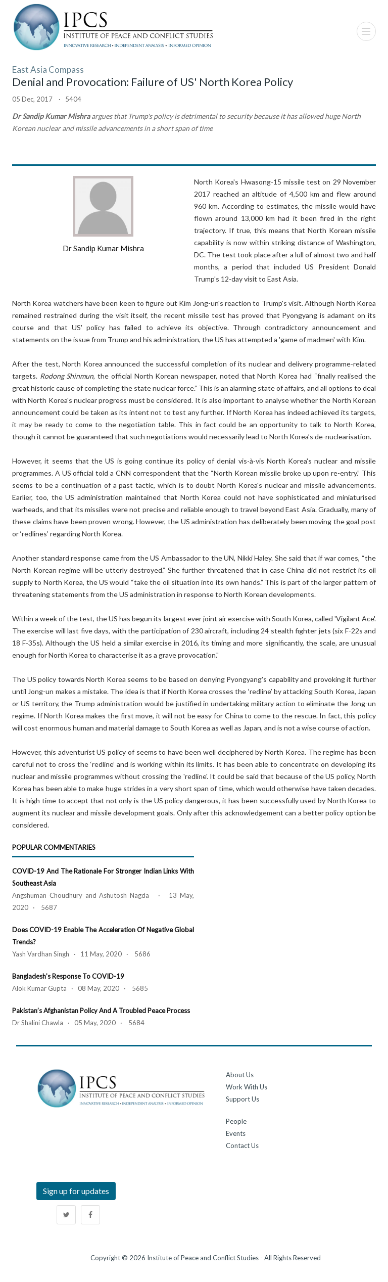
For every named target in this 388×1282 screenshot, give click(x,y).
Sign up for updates (76, 1191)
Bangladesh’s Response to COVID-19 (68, 976)
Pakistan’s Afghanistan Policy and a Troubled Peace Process (101, 1010)
